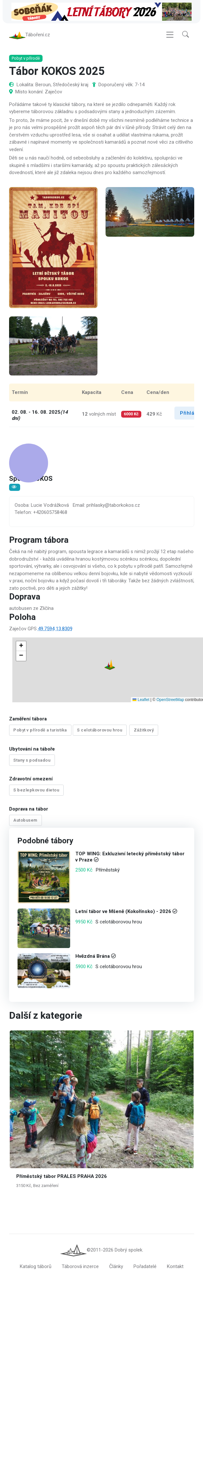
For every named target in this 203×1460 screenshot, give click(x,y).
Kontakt (175, 1267)
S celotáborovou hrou (99, 730)
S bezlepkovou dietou (36, 790)
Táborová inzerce (80, 1267)
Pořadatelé (145, 1267)
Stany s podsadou (31, 760)
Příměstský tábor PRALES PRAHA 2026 (61, 1176)
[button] (185, 35)
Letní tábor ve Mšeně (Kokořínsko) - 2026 (123, 911)
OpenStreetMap (170, 699)
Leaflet (141, 699)
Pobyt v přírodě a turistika (40, 730)
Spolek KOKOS (31, 479)
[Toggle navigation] (170, 35)
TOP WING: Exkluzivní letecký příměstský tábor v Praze (129, 856)
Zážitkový (144, 730)
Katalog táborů (35, 1267)
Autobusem (25, 820)
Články (116, 1267)
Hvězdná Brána (92, 956)
